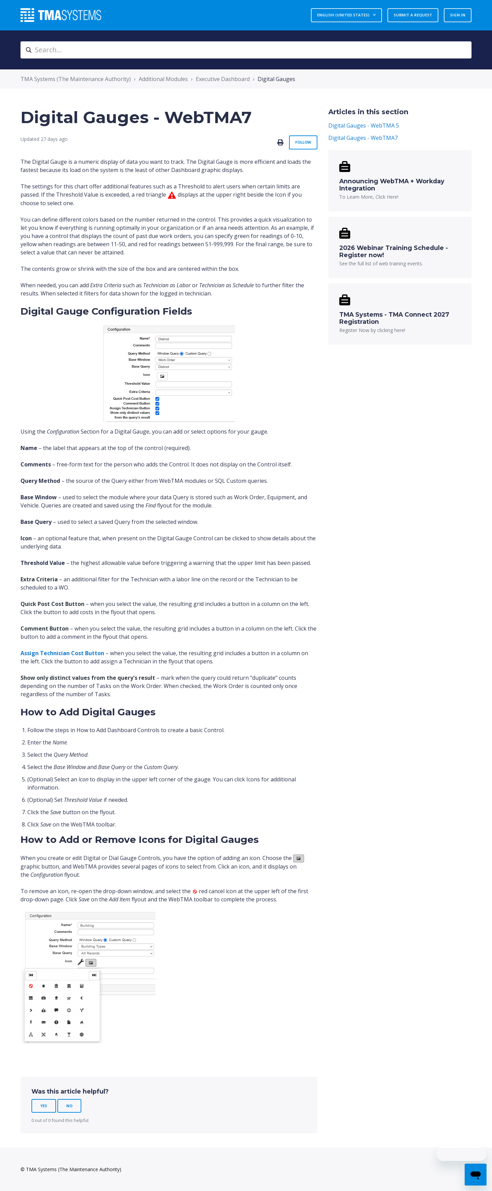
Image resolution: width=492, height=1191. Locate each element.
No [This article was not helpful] (69, 1105)
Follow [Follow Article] (303, 142)
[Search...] (246, 49)
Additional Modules (163, 79)
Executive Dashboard (223, 79)
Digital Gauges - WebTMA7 (363, 138)
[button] (39, 579)
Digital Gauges (276, 79)
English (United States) (343, 14)
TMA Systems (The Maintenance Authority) (75, 79)
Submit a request (413, 14)
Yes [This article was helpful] (43, 1105)
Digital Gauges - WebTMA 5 (363, 125)
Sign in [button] (457, 14)
